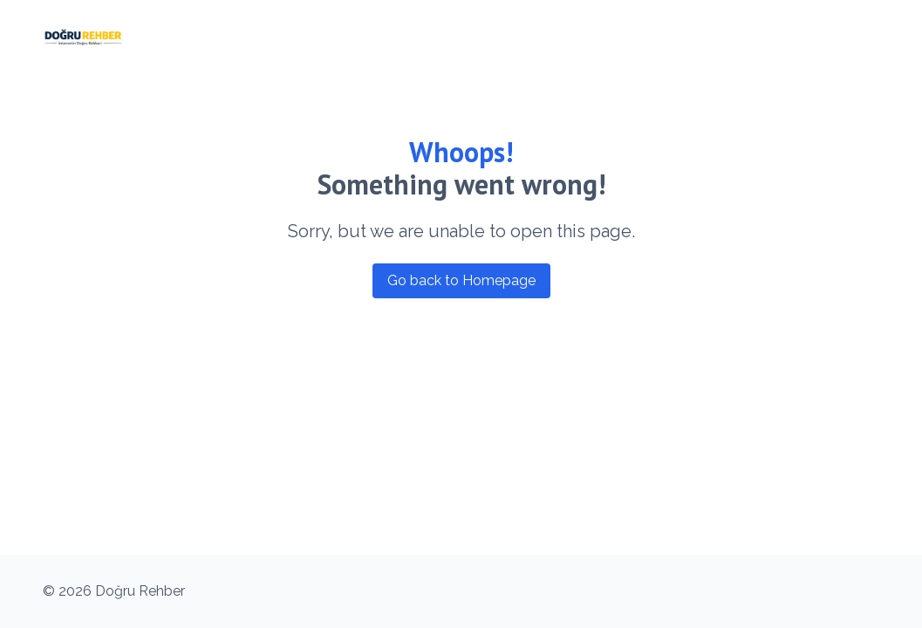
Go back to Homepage (461, 280)
